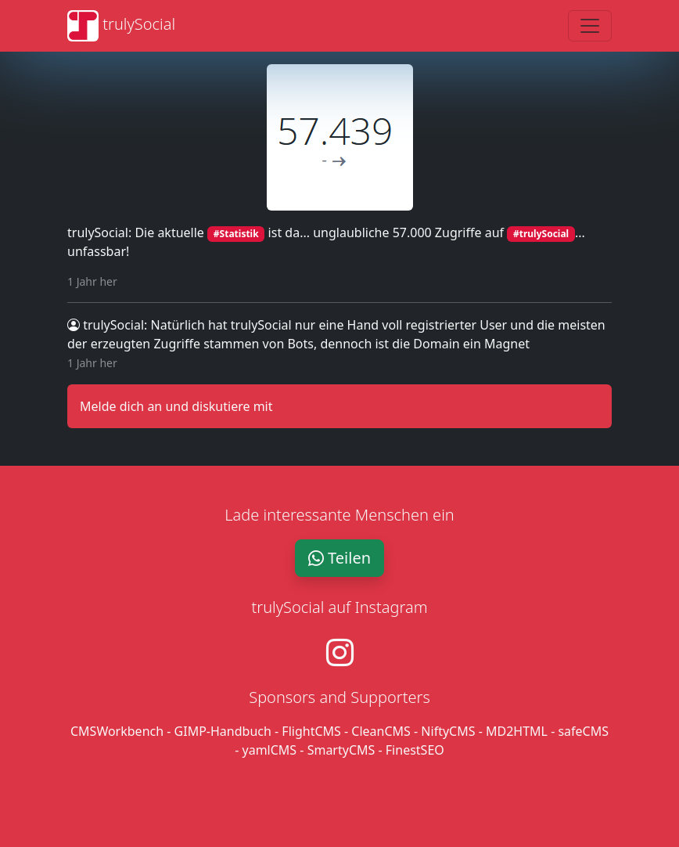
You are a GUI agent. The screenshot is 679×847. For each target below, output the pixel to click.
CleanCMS (381, 731)
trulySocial (105, 324)
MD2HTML (517, 731)
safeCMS (583, 731)
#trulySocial (541, 233)
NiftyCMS (448, 731)
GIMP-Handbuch (222, 731)
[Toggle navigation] (590, 25)
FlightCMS (311, 731)
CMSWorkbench (116, 731)
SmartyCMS (341, 750)
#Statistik (236, 233)
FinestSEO (415, 750)
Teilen (339, 557)
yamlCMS (269, 750)
